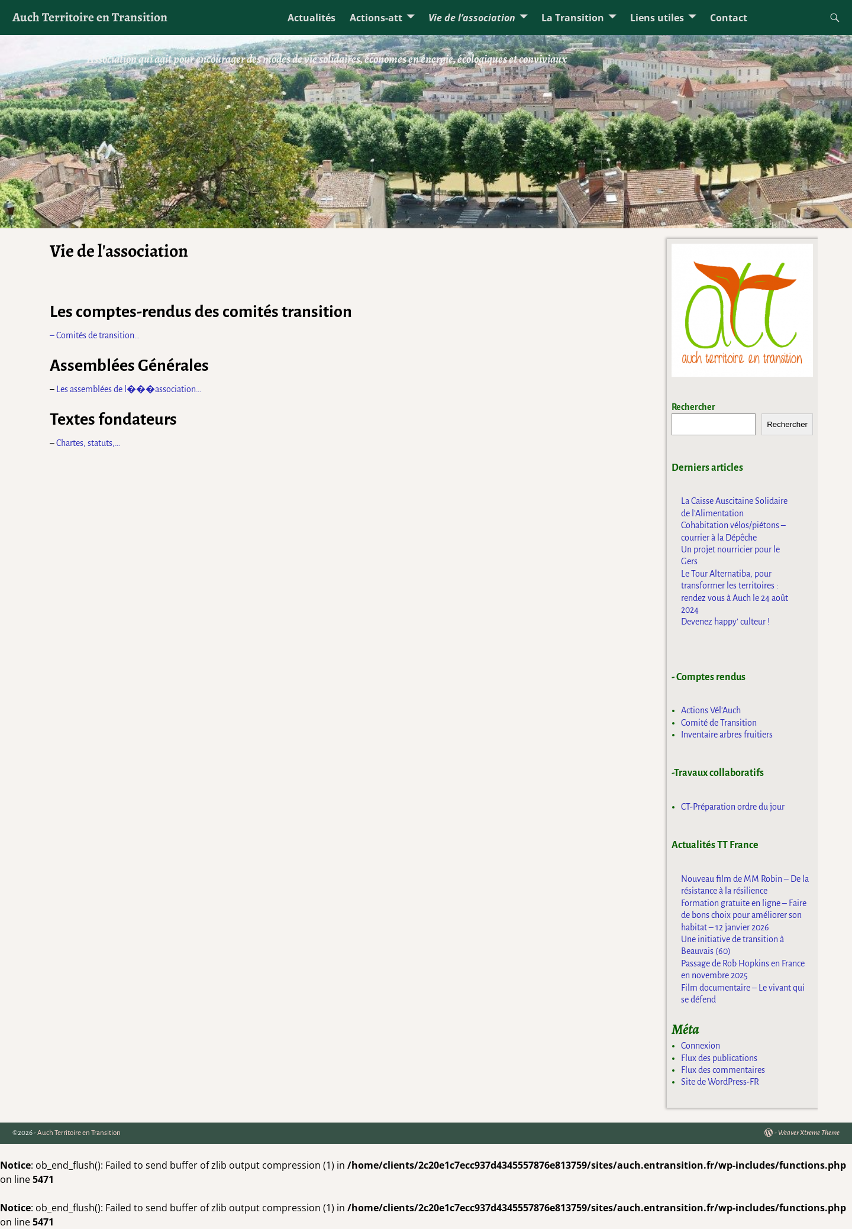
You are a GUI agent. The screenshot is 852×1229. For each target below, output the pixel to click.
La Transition (572, 17)
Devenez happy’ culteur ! (725, 621)
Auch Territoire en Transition (89, 16)
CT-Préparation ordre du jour (733, 806)
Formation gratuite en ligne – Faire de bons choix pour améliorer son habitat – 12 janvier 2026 (743, 915)
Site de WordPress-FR (720, 1081)
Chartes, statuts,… (88, 443)
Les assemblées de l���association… (128, 389)
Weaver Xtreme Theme (809, 1133)
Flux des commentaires (723, 1070)
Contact (728, 17)
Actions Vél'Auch (711, 710)
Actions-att (376, 17)
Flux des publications (719, 1058)
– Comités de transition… (95, 335)
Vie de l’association (471, 17)
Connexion (700, 1045)
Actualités (311, 17)
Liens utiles (657, 17)
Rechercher (693, 407)
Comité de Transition (719, 722)
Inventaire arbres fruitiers (727, 734)
